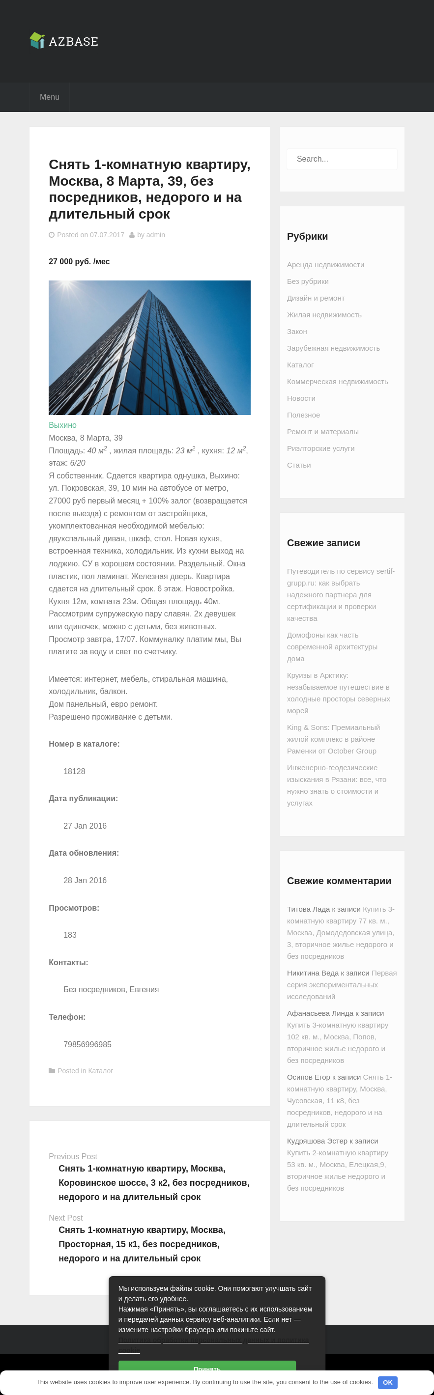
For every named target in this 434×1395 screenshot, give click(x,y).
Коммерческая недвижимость (337, 381)
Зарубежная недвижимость (333, 348)
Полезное (303, 415)
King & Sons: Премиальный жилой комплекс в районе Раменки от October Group (333, 739)
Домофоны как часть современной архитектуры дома (332, 647)
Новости (301, 398)
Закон (297, 331)
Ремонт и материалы (323, 431)
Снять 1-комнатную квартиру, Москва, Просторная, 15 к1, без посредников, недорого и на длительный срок (142, 1244)
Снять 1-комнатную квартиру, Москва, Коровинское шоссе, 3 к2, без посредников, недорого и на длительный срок (154, 1183)
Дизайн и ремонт (316, 298)
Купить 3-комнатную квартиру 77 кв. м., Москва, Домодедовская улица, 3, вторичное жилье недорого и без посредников (341, 932)
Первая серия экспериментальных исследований (342, 985)
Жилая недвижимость (324, 314)
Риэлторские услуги (321, 448)
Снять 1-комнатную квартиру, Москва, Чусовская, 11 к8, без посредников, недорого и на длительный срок (339, 1100)
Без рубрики (308, 281)
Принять (207, 1369)
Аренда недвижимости (325, 264)
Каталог (100, 1071)
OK (388, 1382)
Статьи (299, 465)
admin (155, 235)
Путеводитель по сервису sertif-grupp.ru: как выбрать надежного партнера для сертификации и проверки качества (341, 594)
